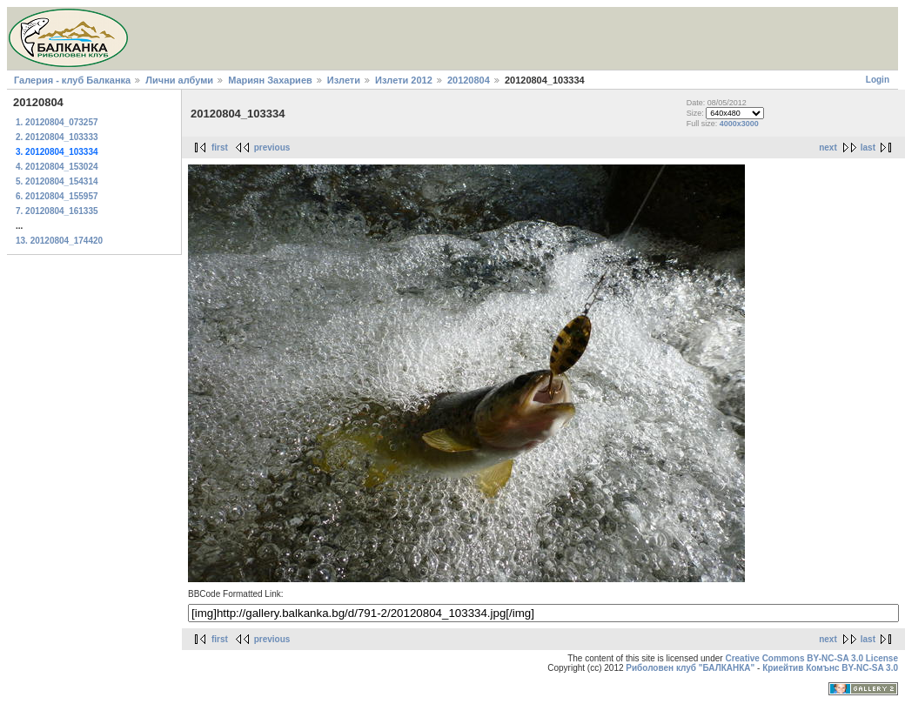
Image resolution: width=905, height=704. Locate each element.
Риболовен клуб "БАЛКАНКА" (690, 668)
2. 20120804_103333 (57, 137)
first (219, 147)
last (868, 147)
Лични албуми (179, 80)
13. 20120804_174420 (59, 240)
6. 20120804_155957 (57, 196)
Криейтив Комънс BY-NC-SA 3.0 (830, 668)
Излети (343, 80)
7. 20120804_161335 (57, 211)
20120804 (468, 80)
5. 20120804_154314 (57, 181)
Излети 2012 (403, 80)
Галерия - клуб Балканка (72, 80)
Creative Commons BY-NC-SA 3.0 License (811, 658)
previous (272, 147)
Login (877, 79)
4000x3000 (739, 123)
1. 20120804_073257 (57, 122)
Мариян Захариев (270, 80)
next (828, 147)
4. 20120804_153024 (57, 166)
